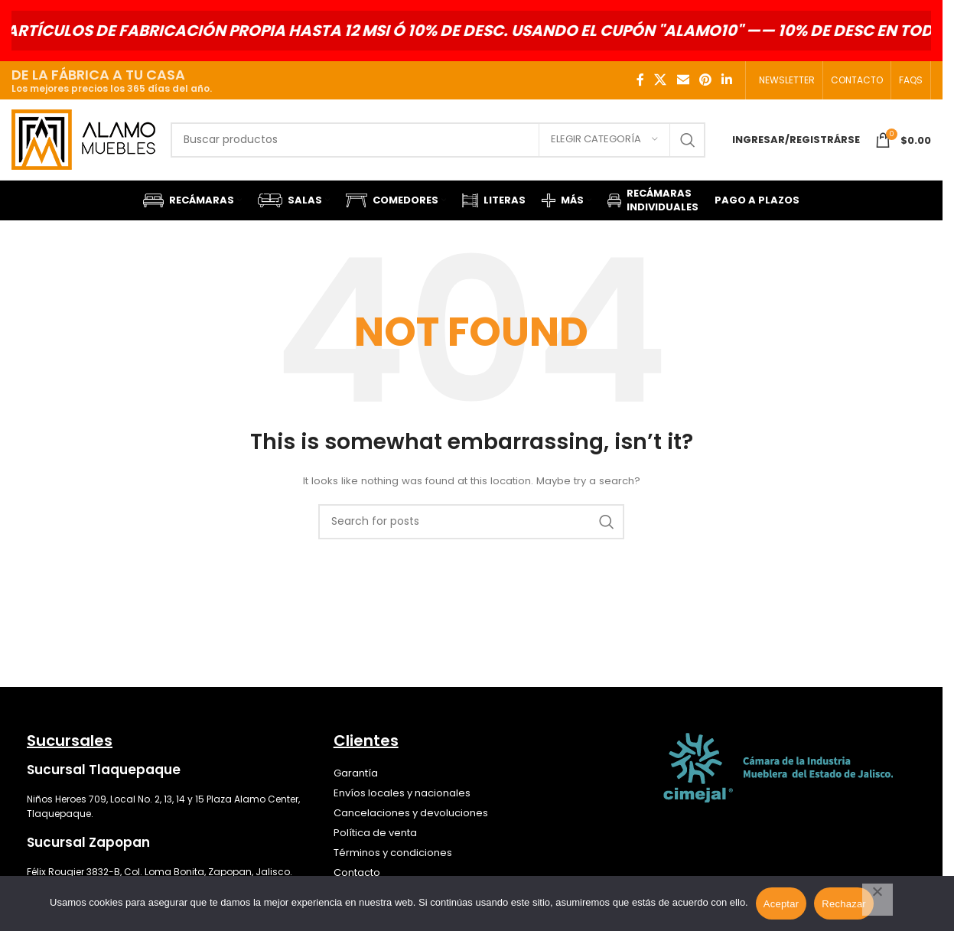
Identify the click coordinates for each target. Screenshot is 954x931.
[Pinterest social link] (705, 80)
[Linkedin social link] (727, 80)
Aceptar (781, 904)
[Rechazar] (877, 900)
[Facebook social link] (640, 80)
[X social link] (661, 80)
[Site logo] (83, 138)
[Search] (438, 140)
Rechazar (844, 904)
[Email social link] (683, 80)
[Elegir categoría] (604, 140)
